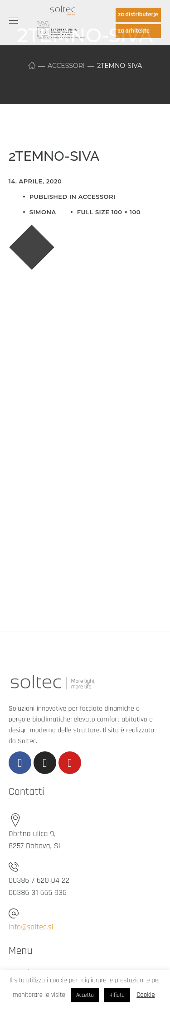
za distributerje (138, 14)
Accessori (66, 66)
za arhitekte (134, 31)
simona (42, 212)
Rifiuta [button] (117, 995)
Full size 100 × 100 (109, 212)
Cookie (145, 995)
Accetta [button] (85, 995)
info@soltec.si (31, 927)
